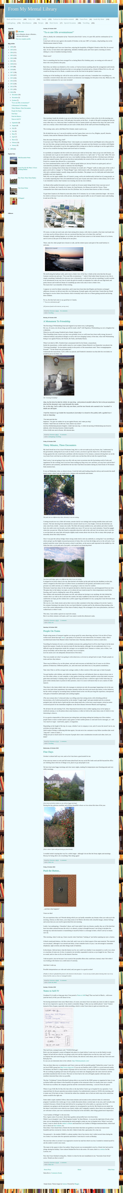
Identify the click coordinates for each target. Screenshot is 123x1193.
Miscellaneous (26, 23)
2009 (12, 149)
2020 (12, 64)
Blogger (77, 1184)
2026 (12, 47)
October (14, 100)
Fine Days (48, 752)
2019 (12, 66)
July (13, 128)
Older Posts (111, 1169)
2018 (12, 69)
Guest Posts (83, 19)
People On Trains (51, 631)
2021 (12, 61)
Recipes (40, 23)
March (14, 139)
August (14, 125)
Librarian (21, 31)
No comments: (64, 311)
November (15, 97)
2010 (12, 92)
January (14, 145)
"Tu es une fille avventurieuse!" (58, 32)
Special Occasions (70, 23)
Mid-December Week (24, 157)
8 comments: (63, 434)
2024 (12, 52)
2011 (11, 89)
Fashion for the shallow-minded (63, 19)
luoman (65, 1184)
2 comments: (63, 620)
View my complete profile (23, 39)
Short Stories (54, 23)
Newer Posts (47, 1169)
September (15, 122)
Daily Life (31, 19)
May (13, 134)
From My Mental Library (32, 9)
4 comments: (63, 860)
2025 (12, 49)
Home (79, 1169)
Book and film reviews (14, 19)
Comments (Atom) (56, 1173)
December (15, 94)
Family (44, 19)
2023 (12, 55)
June (13, 131)
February (14, 142)
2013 (12, 84)
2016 (12, 75)
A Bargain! (21, 198)
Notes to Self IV (51, 991)
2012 (12, 86)
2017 (12, 72)
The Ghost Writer (23, 188)
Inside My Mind (99, 19)
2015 (12, 78)
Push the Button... (52, 870)
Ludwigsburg (11, 23)
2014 (12, 81)
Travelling (86, 23)
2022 (12, 58)
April (13, 137)
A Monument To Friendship (56, 321)
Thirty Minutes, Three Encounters (59, 445)
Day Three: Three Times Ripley (27, 178)
